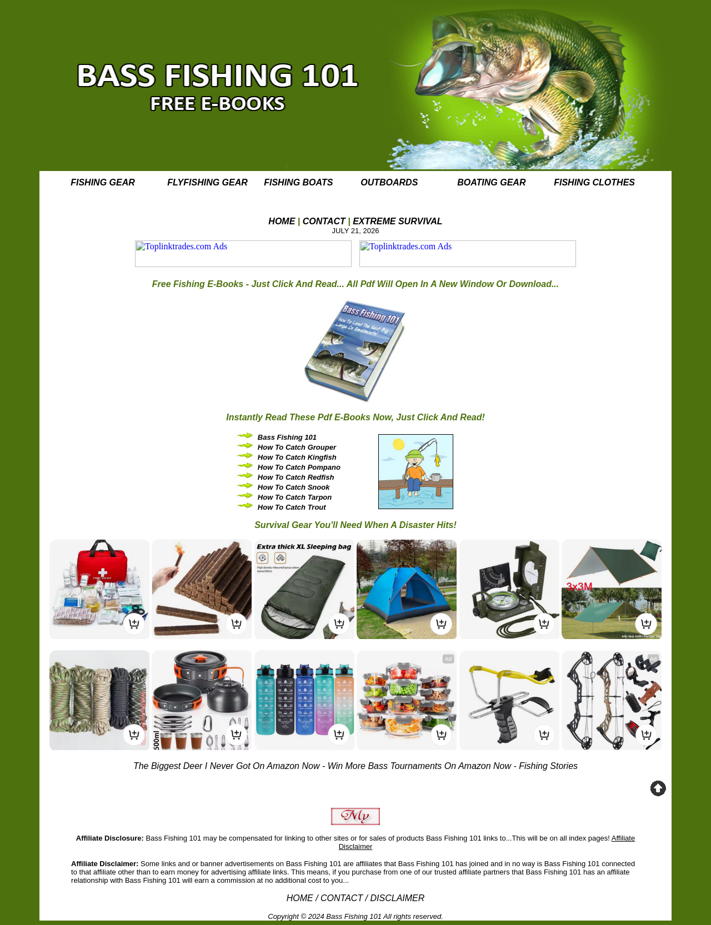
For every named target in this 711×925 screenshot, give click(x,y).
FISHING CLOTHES (594, 182)
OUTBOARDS (389, 182)
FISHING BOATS (298, 182)
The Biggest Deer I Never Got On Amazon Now (226, 766)
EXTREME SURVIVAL (398, 221)
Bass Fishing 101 (354, 916)
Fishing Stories (548, 766)
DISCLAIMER (397, 898)
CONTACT (324, 221)
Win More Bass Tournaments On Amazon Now (419, 766)
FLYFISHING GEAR (207, 182)
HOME (281, 221)
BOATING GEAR (491, 182)
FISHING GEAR (103, 182)
